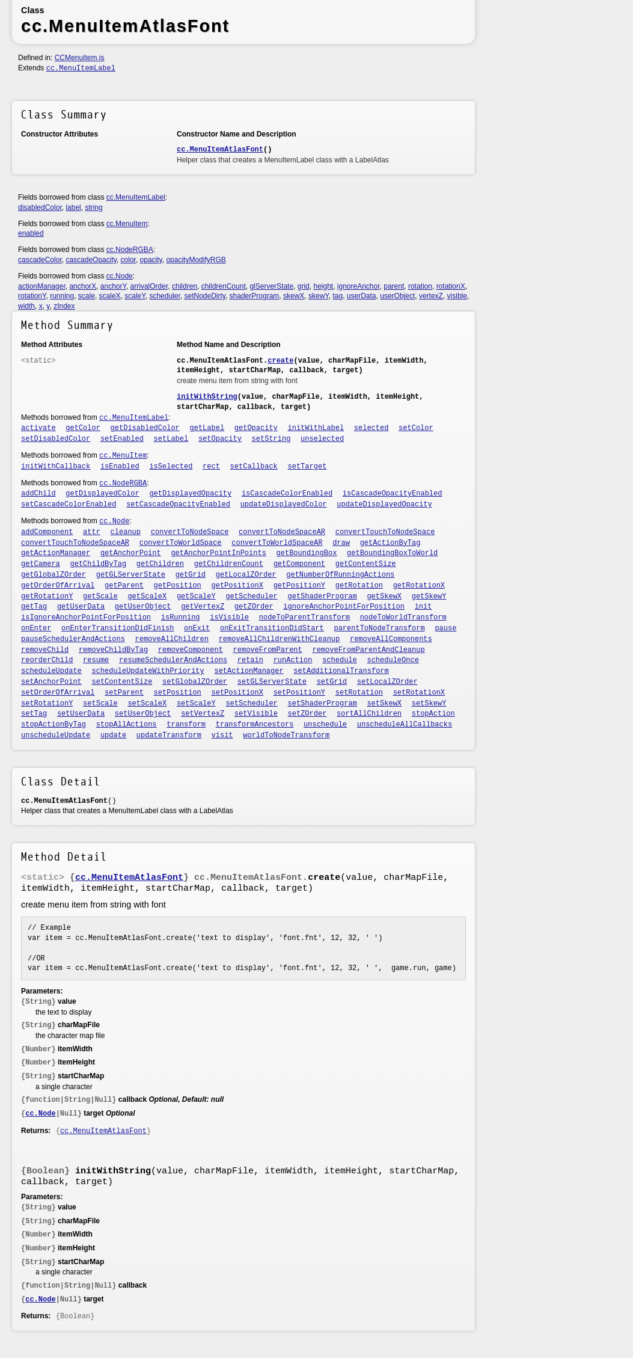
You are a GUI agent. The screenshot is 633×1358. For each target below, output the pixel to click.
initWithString (207, 397)
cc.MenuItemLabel (80, 68)
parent (394, 286)
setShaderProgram (322, 703)
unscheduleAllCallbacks (404, 724)
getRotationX (419, 586)
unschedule (325, 724)
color (128, 260)
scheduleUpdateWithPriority (148, 671)
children (184, 286)
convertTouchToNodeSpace (385, 532)
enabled (31, 233)
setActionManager (248, 671)
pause (445, 628)
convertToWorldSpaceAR (276, 543)
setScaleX (147, 703)
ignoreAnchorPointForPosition (344, 607)
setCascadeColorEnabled (68, 504)
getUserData (81, 607)
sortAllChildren (369, 714)
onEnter (36, 628)
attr (91, 532)
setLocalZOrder (387, 682)
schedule (339, 660)
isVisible (229, 617)
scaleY (134, 296)
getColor (83, 428)
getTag (34, 607)
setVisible (256, 714)
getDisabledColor (145, 428)
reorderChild (47, 660)
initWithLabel (316, 428)
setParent (124, 693)
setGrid (332, 682)
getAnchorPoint (130, 553)
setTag (34, 714)
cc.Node (119, 276)
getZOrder (254, 607)
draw (341, 543)
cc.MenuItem (127, 224)
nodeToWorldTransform (403, 617)
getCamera (40, 564)
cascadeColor (40, 260)
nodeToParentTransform (304, 617)
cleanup (126, 532)
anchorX (82, 286)
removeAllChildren (172, 639)
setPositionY (299, 693)
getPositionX (237, 586)
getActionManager (55, 553)
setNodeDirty (204, 296)
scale (86, 296)
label (73, 207)
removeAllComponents (391, 639)
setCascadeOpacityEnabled (178, 504)
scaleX (110, 296)
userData (361, 296)
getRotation (359, 586)
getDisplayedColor (102, 494)
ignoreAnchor (358, 286)
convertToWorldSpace (180, 543)
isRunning (180, 617)
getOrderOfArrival (57, 586)
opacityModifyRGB (195, 260)
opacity (151, 260)
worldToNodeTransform (286, 735)
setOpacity (220, 439)
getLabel (207, 428)
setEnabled (122, 439)
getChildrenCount (228, 564)
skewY (318, 296)
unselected (322, 439)
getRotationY (47, 596)
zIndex (64, 306)
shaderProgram (255, 296)
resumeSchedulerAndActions (173, 660)
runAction (293, 660)
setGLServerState (272, 682)
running (62, 296)
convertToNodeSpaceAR (282, 532)
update (113, 735)
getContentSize (365, 564)
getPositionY (299, 586)
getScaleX (147, 596)
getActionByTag (390, 543)
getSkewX (384, 596)
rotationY (32, 296)
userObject (397, 296)
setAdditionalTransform (340, 671)
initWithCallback (55, 466)
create (280, 361)
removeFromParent (267, 650)
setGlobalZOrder (194, 682)
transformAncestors (255, 724)
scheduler (164, 296)
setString (271, 439)
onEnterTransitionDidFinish (117, 628)
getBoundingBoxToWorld (392, 553)
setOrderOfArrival (57, 693)
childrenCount (223, 286)
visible (457, 296)
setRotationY (47, 703)
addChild (38, 494)
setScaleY (196, 703)
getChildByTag (98, 564)
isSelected (170, 466)
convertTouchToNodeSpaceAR (75, 543)
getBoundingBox (307, 553)
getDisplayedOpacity (190, 494)
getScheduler (251, 596)
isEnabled (119, 466)
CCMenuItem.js (80, 58)
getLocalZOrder (246, 575)
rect (211, 466)
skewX (293, 296)
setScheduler (251, 703)
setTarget (307, 466)
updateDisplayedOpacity (384, 504)
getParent (124, 586)
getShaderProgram (322, 596)
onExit (197, 628)
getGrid (191, 575)
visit (222, 735)
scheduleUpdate (51, 671)
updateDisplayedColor (283, 504)
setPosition (177, 693)
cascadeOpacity (91, 260)
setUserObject (143, 714)
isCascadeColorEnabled (287, 494)
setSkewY (429, 703)
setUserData (81, 714)
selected (371, 428)
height (323, 286)
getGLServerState (130, 575)
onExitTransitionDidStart (272, 628)
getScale (100, 596)
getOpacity (256, 428)
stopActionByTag (53, 724)
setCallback (254, 466)
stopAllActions (126, 724)
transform (186, 724)
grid (304, 286)
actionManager (42, 286)
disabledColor (40, 207)
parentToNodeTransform (379, 628)
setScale (100, 703)
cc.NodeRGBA (129, 249)
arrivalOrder (149, 286)
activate (38, 428)
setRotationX (419, 693)
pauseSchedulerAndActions (73, 639)
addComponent (47, 532)
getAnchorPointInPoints (218, 553)
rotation (420, 286)
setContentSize (122, 682)
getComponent (299, 564)
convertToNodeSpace (190, 532)
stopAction (433, 714)
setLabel (171, 439)
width (26, 306)
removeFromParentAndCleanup (368, 650)
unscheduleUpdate (55, 735)
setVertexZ (202, 714)
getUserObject (143, 607)
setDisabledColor (55, 439)
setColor (416, 428)
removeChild (45, 650)
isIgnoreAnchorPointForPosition (86, 617)
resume (96, 660)
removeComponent (190, 650)
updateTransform (168, 735)
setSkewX (384, 703)
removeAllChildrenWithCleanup (279, 639)
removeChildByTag (113, 650)
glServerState (271, 286)
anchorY (113, 286)
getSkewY (429, 596)
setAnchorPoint (51, 682)
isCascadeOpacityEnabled (392, 494)
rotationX (450, 286)
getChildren (160, 564)
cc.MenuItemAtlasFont (220, 150)
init (423, 607)
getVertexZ (202, 607)
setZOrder (307, 714)
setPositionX (237, 693)
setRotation (359, 693)
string (93, 207)
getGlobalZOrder (53, 575)
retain (250, 660)
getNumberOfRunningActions (340, 575)
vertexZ (431, 296)
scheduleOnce (392, 660)
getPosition (177, 586)
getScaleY (196, 596)
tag (337, 296)
